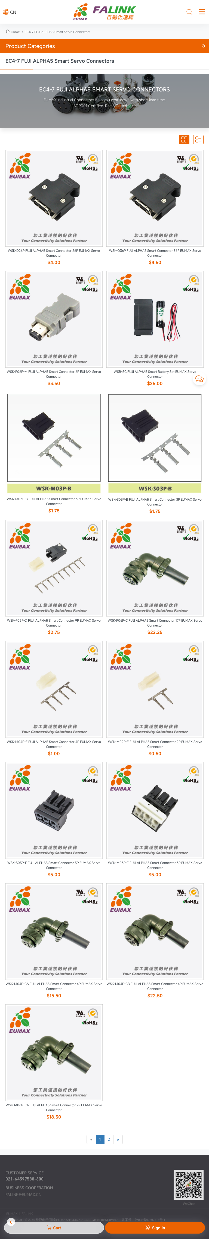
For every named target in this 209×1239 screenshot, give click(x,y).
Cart (34, 1226)
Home (15, 32)
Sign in (155, 1227)
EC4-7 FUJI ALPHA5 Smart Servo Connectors (55, 32)
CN (9, 12)
